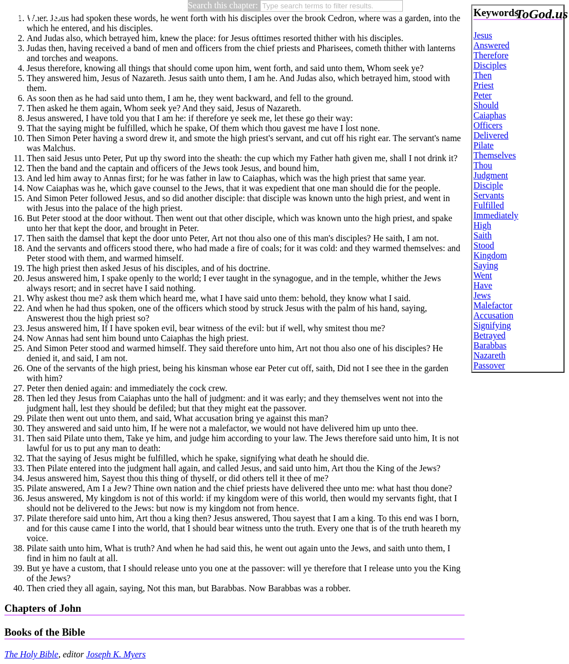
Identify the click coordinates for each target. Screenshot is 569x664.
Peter (482, 95)
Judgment (490, 175)
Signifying (492, 325)
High (482, 225)
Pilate (483, 145)
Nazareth (489, 355)
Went (482, 275)
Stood (483, 245)
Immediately (495, 215)
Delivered (490, 135)
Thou (482, 165)
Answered (491, 45)
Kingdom (490, 255)
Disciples (490, 65)
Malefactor (492, 305)
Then (482, 75)
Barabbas (490, 345)
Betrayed (489, 335)
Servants (488, 195)
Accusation (493, 315)
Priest (483, 85)
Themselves (494, 155)
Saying (485, 265)
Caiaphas (489, 115)
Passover (489, 365)
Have (482, 285)
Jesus (482, 35)
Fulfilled (488, 205)
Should (485, 105)
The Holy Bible (31, 654)
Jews (482, 295)
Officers (487, 125)
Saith (482, 235)
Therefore (490, 55)
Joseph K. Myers (116, 654)
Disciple (488, 185)
